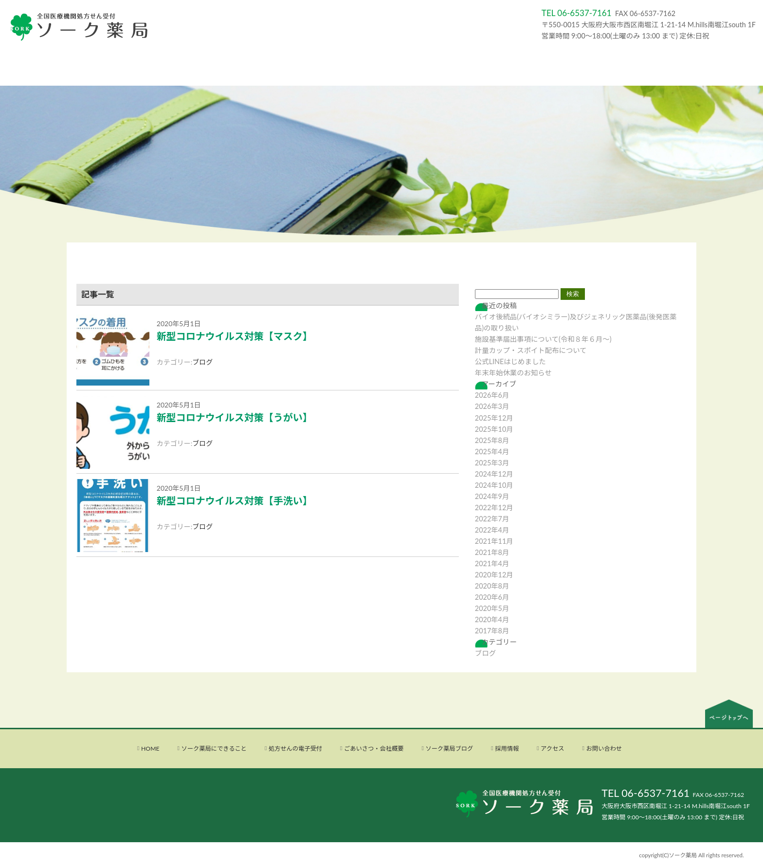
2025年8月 (492, 440)
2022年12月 (494, 507)
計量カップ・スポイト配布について (531, 350)
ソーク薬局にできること (214, 748)
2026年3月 (492, 406)
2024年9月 (492, 496)
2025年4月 (492, 451)
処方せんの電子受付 (295, 748)
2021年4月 (492, 563)
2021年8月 (492, 552)
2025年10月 (494, 429)
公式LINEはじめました (510, 361)
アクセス (552, 748)
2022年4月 (492, 530)
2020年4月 (492, 619)
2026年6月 (492, 395)
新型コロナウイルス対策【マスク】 (234, 336)
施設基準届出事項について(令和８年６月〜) (543, 339)
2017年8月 (492, 631)
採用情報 (507, 748)
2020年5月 (492, 608)
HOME (150, 748)
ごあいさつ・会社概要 (373, 748)
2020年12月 (494, 575)
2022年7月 (492, 519)
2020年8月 (492, 586)
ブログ (202, 362)
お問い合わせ (604, 748)
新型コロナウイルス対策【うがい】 (234, 417)
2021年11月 (494, 541)
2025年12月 (494, 418)
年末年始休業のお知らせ (513, 373)
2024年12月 (494, 474)
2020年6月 (492, 597)
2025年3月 (492, 463)
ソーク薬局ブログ (449, 748)
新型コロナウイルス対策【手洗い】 (234, 500)
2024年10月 (494, 485)
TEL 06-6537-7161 (645, 793)
